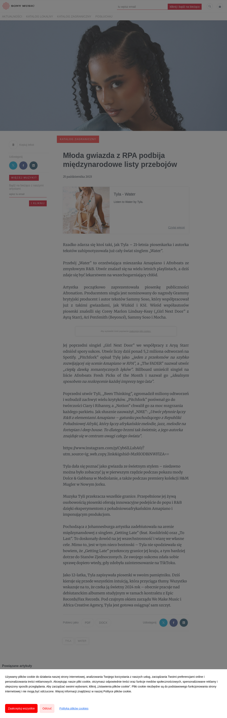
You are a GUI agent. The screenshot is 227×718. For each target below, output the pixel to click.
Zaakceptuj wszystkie (21, 708)
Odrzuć (47, 708)
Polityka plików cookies (73, 708)
